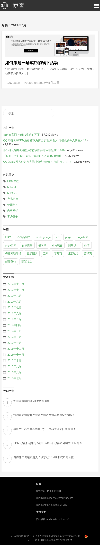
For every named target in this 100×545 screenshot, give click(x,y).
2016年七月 (14, 378)
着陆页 (58, 253)
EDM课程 (13, 181)
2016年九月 (14, 366)
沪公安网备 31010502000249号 (45, 539)
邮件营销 (10, 261)
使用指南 (12, 204)
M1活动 (11, 187)
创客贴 (42, 245)
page (68, 237)
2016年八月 (14, 372)
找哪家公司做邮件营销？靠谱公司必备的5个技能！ (44, 415)
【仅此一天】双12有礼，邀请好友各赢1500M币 (32, 156)
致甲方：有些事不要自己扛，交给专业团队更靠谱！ (44, 429)
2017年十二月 (15, 283)
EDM (8, 237)
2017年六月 (14, 313)
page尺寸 (82, 237)
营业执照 (67, 539)
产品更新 (12, 198)
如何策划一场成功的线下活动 (31, 62)
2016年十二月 (15, 348)
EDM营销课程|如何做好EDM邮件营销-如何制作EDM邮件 (47, 443)
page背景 (11, 245)
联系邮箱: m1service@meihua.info (54, 497)
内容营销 (12, 210)
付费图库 (27, 245)
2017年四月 (14, 325)
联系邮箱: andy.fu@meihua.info (53, 519)
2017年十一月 (15, 289)
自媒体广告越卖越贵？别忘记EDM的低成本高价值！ (45, 457)
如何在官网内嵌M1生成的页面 (21, 134)
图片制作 (57, 245)
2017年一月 (14, 342)
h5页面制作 (23, 237)
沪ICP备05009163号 (37, 536)
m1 (58, 237)
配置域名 (26, 261)
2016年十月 (14, 360)
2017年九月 (14, 295)
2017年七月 (14, 307)
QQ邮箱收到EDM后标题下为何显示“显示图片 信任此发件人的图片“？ (45, 140)
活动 (46, 253)
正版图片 (32, 253)
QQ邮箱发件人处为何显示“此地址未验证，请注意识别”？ (37, 161)
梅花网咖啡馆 (13, 253)
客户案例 (12, 216)
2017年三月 (14, 331)
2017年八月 (14, 301)
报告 (87, 245)
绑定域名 (73, 253)
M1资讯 (11, 193)
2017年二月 (14, 336)
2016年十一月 (15, 354)
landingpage (43, 237)
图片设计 (73, 245)
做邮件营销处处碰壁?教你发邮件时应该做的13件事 (34, 150)
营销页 (88, 253)
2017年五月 (14, 319)
